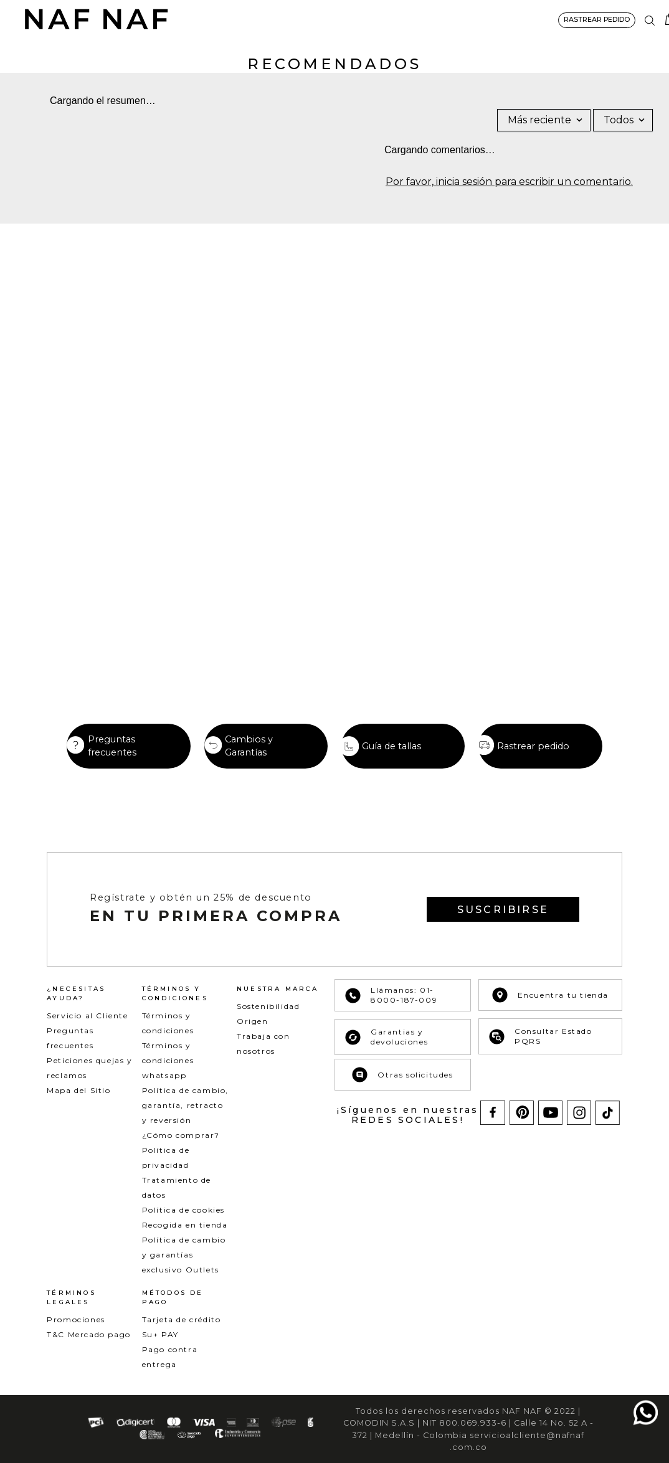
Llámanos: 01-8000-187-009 (391, 995)
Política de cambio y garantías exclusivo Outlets (184, 1254)
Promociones (76, 1319)
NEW (207, 54)
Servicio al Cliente (87, 1015)
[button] (403, 746)
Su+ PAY (160, 1334)
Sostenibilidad (268, 1006)
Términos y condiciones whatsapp (168, 1060)
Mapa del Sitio (78, 1090)
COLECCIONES (389, 54)
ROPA (243, 54)
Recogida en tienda (185, 1224)
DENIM (282, 54)
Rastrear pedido (533, 746)
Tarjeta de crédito (181, 1319)
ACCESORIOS (459, 54)
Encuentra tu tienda (550, 995)
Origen (252, 1021)
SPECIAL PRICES (564, 58)
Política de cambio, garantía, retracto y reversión (185, 1105)
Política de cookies (183, 1209)
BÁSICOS (328, 54)
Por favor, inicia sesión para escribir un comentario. (509, 223)
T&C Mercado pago (89, 1334)
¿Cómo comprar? (181, 1135)
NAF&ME (517, 54)
